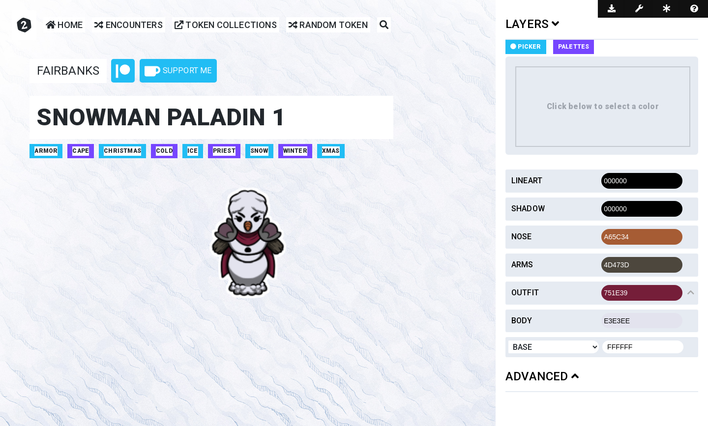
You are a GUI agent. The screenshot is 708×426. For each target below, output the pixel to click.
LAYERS (532, 24)
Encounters (128, 25)
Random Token (328, 25)
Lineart (526, 180)
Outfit (525, 292)
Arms (522, 264)
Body (521, 320)
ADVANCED (542, 376)
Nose (521, 236)
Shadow (528, 208)
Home (64, 25)
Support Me (178, 71)
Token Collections (226, 25)
